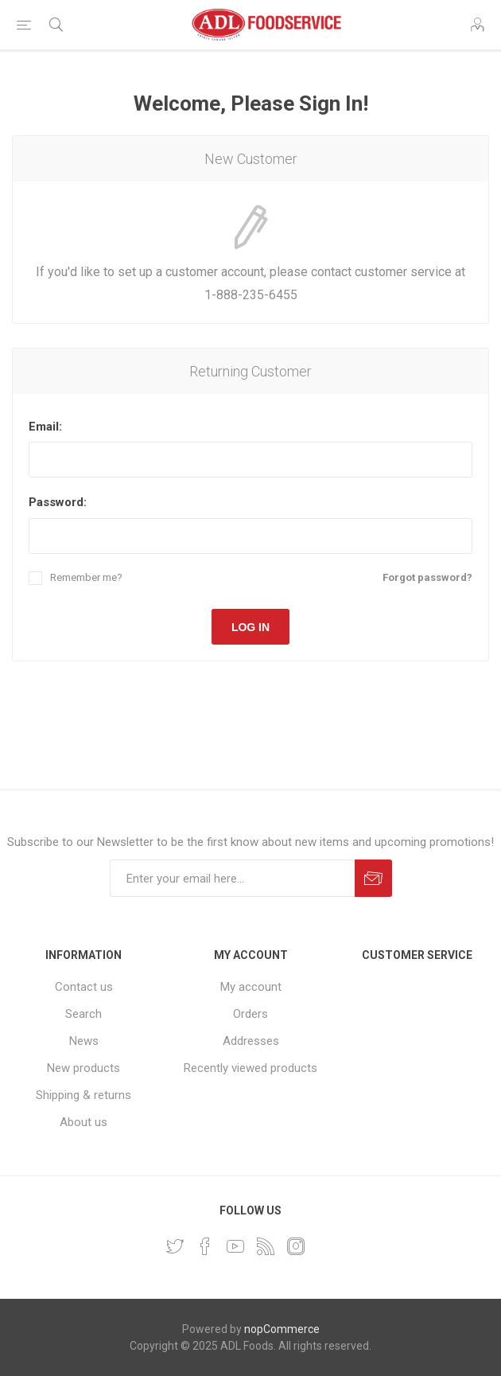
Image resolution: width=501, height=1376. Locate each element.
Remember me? (86, 577)
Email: (45, 426)
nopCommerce (282, 1329)
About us (83, 1122)
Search (83, 1014)
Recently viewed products (250, 1068)
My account (251, 987)
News (84, 1041)
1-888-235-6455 (250, 294)
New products (83, 1068)
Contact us (84, 987)
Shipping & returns (83, 1095)
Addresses (251, 1041)
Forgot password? (427, 577)
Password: (58, 502)
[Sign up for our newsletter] (232, 878)
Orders (250, 1014)
